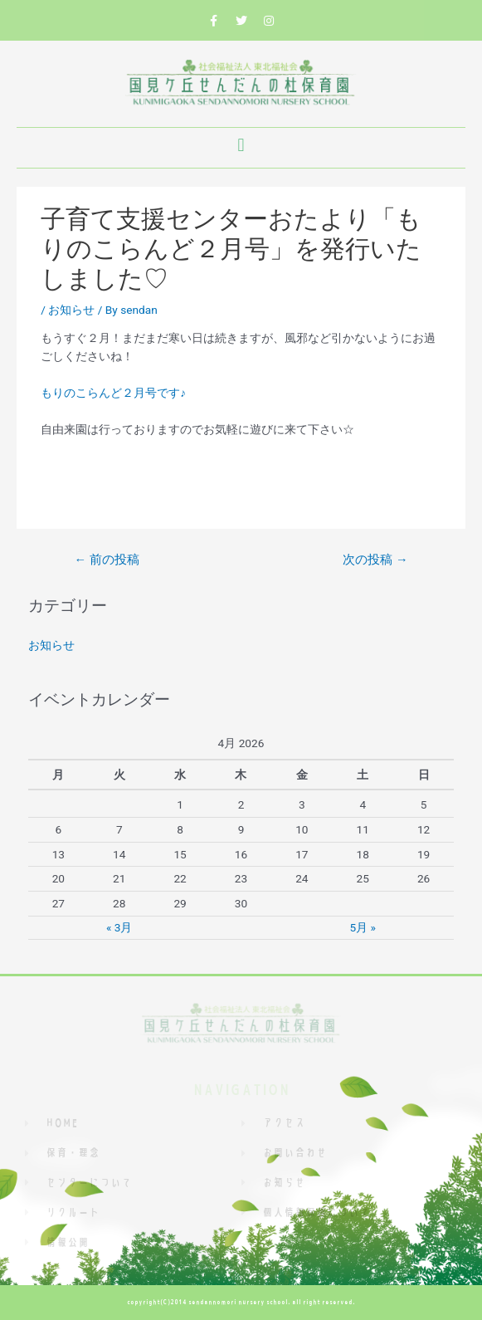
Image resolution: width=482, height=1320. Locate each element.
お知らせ (71, 309)
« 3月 (119, 927)
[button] (241, 145)
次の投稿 (375, 559)
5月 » (363, 927)
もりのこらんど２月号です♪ (113, 392)
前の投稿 (106, 559)
